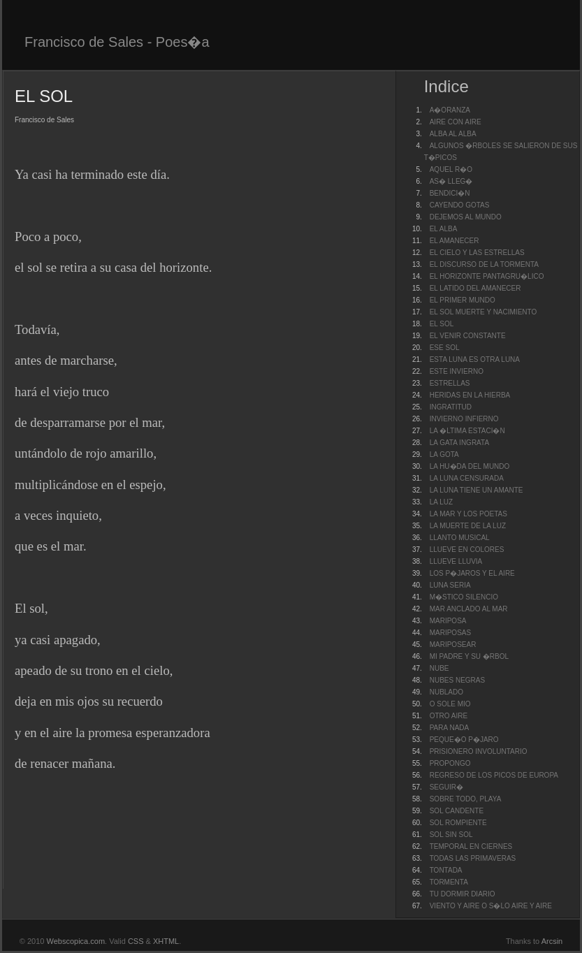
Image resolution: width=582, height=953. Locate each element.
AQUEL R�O (451, 169)
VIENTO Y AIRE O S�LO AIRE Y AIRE (491, 906)
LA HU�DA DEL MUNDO (470, 466)
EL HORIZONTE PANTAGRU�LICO (487, 276)
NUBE (439, 668)
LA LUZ (441, 502)
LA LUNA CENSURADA (467, 478)
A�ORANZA (450, 110)
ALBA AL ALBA (453, 134)
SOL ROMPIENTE (458, 823)
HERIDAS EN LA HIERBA (470, 395)
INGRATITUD (451, 407)
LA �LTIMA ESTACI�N (467, 431)
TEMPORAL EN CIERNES (471, 846)
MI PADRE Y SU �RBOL (469, 656)
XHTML (166, 941)
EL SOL (442, 324)
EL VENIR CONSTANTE (468, 336)
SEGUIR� (446, 787)
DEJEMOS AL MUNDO (466, 217)
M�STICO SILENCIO (464, 597)
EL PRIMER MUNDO (462, 300)
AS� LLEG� (451, 181)
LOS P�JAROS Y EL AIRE (472, 573)
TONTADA (446, 870)
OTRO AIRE (448, 716)
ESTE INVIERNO (456, 371)
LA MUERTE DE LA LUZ (468, 526)
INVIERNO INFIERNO (464, 419)
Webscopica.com (76, 941)
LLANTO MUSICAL (460, 537)
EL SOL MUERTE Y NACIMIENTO (483, 312)
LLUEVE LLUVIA (456, 561)
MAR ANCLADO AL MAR (469, 609)
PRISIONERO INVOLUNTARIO (479, 751)
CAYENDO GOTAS (460, 205)
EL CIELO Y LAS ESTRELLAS (477, 252)
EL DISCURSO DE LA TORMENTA (484, 264)
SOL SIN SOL (451, 834)
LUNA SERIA (450, 585)
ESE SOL (445, 347)
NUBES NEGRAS (457, 680)
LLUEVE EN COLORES (467, 549)
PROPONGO (450, 763)
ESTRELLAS (450, 383)
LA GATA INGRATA (459, 442)
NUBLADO (446, 692)
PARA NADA (450, 728)
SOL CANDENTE (456, 811)
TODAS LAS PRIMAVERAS (473, 858)
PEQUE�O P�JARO (464, 739)
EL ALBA (444, 229)
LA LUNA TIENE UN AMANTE (476, 490)
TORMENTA (449, 882)
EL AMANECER (454, 241)
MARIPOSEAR (453, 644)
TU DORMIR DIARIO (462, 894)
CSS (136, 941)
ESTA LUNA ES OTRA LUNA (475, 359)
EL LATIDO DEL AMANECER (475, 288)
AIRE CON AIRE (455, 122)
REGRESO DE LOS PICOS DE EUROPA (494, 775)
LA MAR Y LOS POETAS (468, 514)
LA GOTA (444, 454)
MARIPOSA (448, 621)
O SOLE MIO (450, 704)
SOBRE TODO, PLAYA (466, 799)
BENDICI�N (450, 193)
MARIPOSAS (450, 632)
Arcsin (552, 941)
